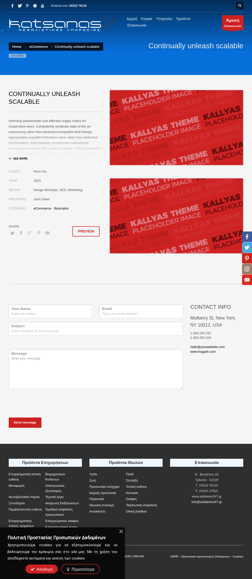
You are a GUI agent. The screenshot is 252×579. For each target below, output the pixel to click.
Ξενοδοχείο (17, 503)
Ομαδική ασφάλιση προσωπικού (58, 512)
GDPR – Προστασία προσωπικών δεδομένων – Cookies (206, 556)
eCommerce (42, 208)
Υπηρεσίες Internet (130, 556)
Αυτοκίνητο (97, 511)
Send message (25, 422)
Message (19, 353)
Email (107, 308)
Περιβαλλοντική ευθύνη (25, 509)
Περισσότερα (80, 569)
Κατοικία (132, 493)
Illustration (61, 208)
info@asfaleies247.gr (207, 502)
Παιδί (129, 474)
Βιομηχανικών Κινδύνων (55, 476)
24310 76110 (78, 6)
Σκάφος (131, 499)
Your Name (21, 308)
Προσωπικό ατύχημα (104, 486)
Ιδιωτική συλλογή (101, 505)
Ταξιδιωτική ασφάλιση (141, 505)
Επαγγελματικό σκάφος (62, 521)
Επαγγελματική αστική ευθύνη (25, 476)
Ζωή (92, 480)
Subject (18, 326)
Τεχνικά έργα (54, 497)
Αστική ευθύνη (136, 486)
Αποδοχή (41, 569)
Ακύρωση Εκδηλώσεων (62, 503)
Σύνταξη (132, 480)
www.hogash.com (203, 352)
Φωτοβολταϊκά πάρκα (24, 497)
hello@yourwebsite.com (207, 347)
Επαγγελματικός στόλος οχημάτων (21, 523)
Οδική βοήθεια (136, 511)
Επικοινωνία (233, 24)
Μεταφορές (17, 486)
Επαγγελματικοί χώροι (61, 527)
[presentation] (47, 402)
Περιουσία (96, 499)
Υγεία (93, 474)
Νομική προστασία (102, 493)
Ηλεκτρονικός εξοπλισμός (54, 488)
